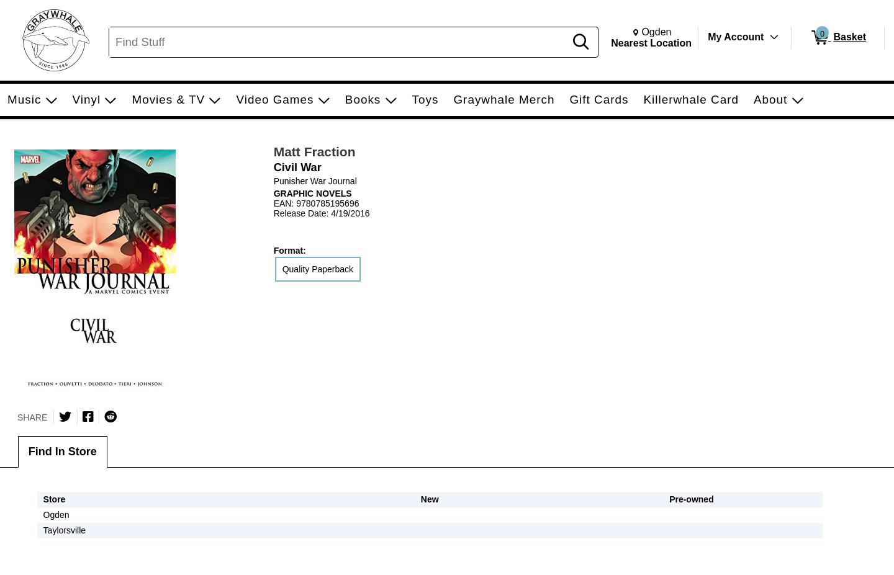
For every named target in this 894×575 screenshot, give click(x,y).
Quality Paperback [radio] (317, 269)
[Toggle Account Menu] (774, 37)
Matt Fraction (315, 152)
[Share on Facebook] (88, 417)
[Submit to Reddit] (110, 417)
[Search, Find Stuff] (339, 42)
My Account (736, 37)
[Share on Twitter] (65, 417)
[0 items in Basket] (838, 38)
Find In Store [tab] (63, 451)
